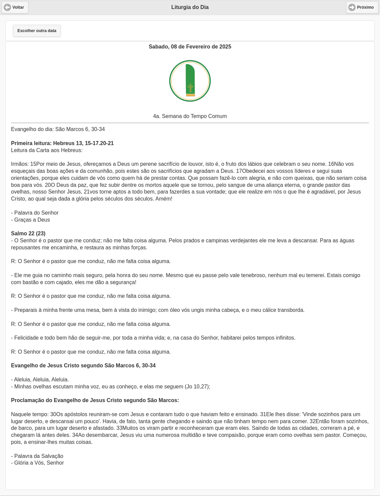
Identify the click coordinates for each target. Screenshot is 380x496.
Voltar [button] (18, 7)
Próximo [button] (365, 7)
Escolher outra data (36, 30)
